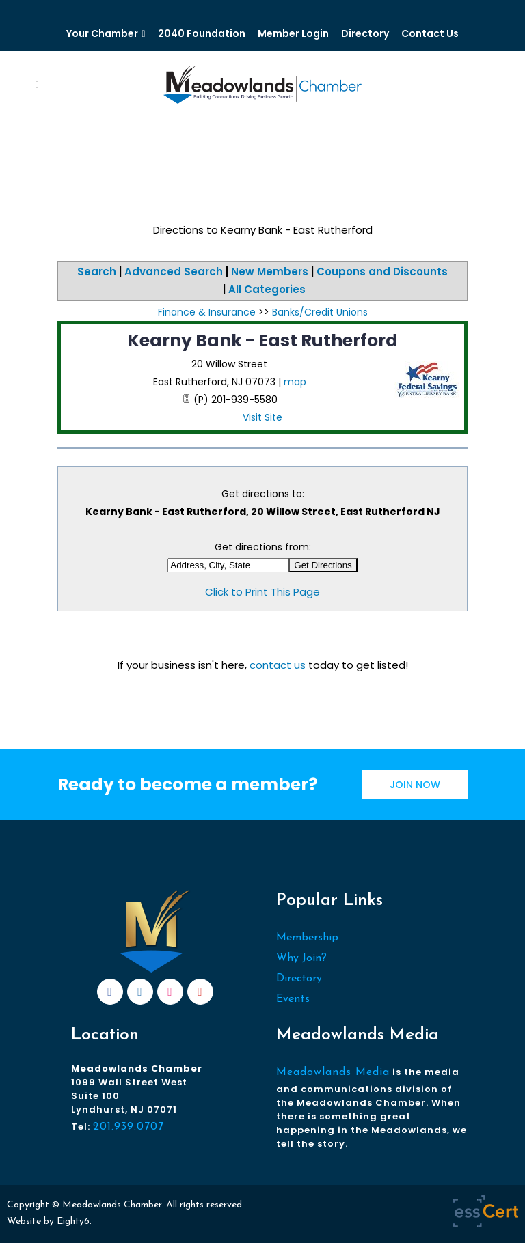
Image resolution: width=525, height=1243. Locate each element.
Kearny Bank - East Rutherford (262, 340)
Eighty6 (73, 1221)
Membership (307, 937)
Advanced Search (173, 271)
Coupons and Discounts (382, 271)
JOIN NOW (415, 785)
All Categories (267, 289)
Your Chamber (102, 33)
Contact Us (430, 33)
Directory (365, 33)
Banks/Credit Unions (320, 312)
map (295, 382)
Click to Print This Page (262, 592)
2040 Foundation (201, 33)
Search (96, 271)
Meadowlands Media (333, 1072)
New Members (269, 271)
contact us (278, 665)
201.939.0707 (128, 1126)
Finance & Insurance (207, 312)
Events (293, 999)
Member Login (293, 33)
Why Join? (301, 958)
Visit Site (262, 417)
